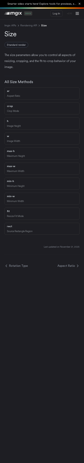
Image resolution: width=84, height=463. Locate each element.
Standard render (16, 44)
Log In (56, 13)
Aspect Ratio (68, 266)
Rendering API (28, 25)
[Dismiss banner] (80, 4)
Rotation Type (16, 266)
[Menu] (77, 13)
